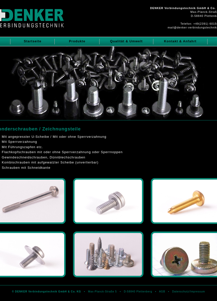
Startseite (32, 41)
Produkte (77, 41)
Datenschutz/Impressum (188, 291)
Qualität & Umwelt (126, 41)
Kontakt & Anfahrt (180, 41)
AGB (162, 291)
